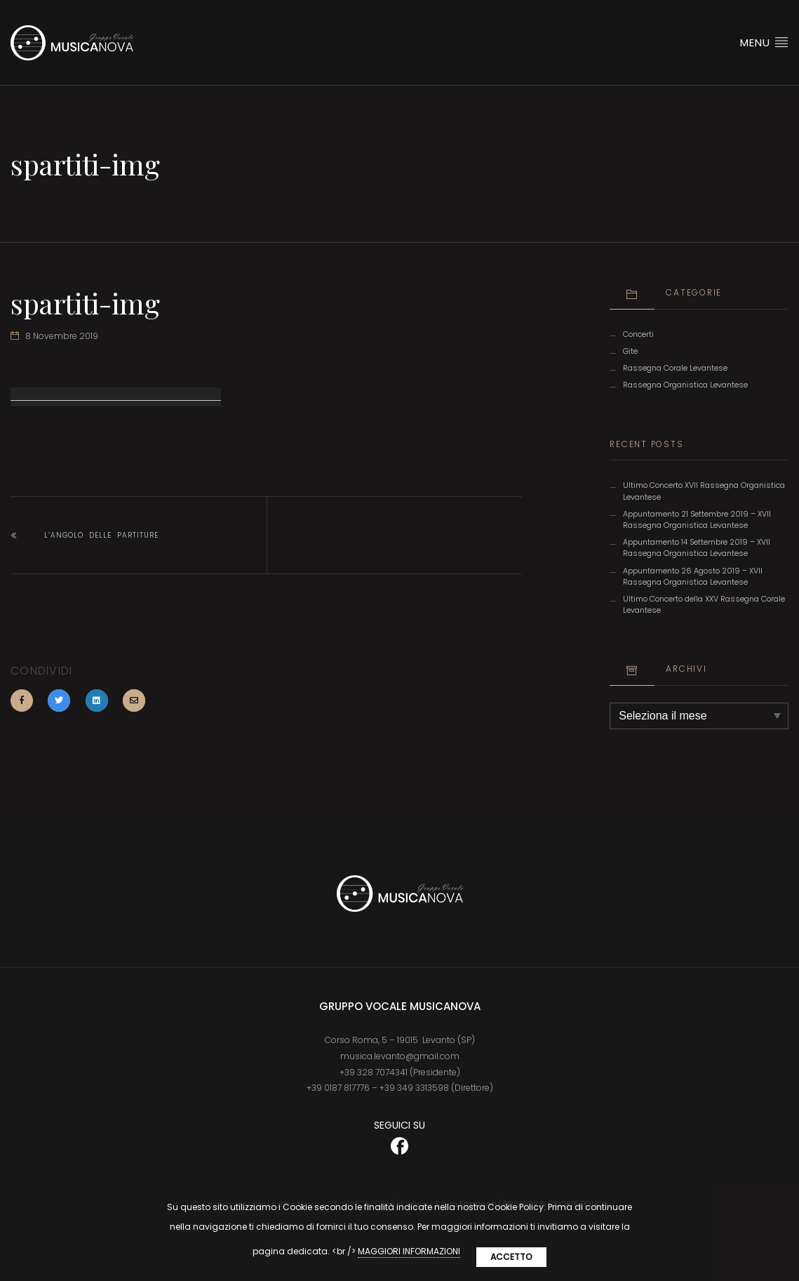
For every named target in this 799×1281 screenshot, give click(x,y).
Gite (630, 351)
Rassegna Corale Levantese (675, 368)
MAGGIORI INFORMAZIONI (409, 1251)
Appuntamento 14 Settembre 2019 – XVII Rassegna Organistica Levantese (696, 548)
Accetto (511, 1257)
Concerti (638, 334)
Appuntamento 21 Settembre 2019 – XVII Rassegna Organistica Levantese (697, 520)
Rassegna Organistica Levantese (685, 385)
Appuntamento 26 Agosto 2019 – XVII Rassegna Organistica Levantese (693, 577)
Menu (764, 42)
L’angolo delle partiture (101, 535)
